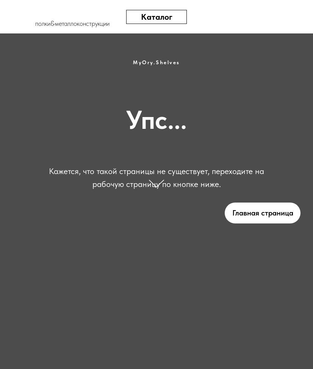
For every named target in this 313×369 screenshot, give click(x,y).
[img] (267, 17)
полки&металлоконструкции (72, 23)
